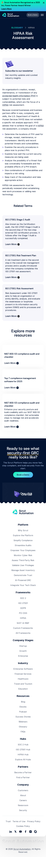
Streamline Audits (23, 545)
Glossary (23, 726)
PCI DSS (23, 613)
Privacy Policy (33, 821)
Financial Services (23, 674)
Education (23, 689)
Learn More (6, 8)
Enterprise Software (23, 669)
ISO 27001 (23, 603)
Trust (8, 821)
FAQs (23, 731)
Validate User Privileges (23, 565)
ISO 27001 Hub (23, 749)
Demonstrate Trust (23, 575)
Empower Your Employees (23, 550)
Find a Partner (23, 777)
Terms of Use (19, 821)
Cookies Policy (23, 826)
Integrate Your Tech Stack (23, 585)
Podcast (23, 711)
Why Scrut (23, 530)
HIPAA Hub (23, 754)
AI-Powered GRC (23, 580)
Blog (23, 701)
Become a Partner (23, 772)
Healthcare (23, 679)
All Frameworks (23, 633)
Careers (23, 800)
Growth (23, 651)
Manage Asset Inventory (23, 570)
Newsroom (23, 805)
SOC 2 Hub (23, 744)
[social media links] (10, 831)
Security (23, 810)
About (23, 795)
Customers (23, 790)
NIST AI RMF (23, 623)
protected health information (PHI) (19, 96)
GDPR (23, 608)
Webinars (23, 721)
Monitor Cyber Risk (23, 555)
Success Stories (23, 716)
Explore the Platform (23, 535)
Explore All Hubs (23, 759)
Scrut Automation (22, 849)
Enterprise (23, 656)
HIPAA (5, 105)
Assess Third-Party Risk (23, 560)
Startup (23, 646)
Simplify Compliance (23, 540)
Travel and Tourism (23, 684)
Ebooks (23, 706)
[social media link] (15, 831)
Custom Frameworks (23, 628)
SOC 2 (23, 598)
